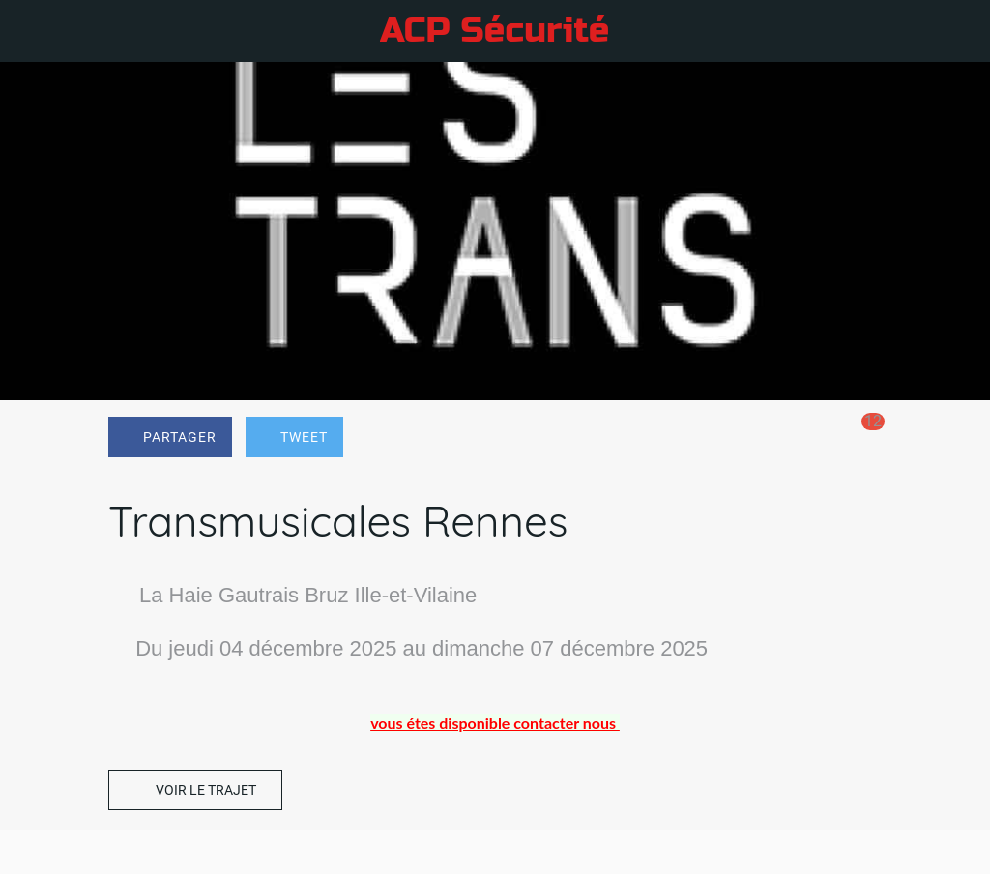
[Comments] (858, 439)
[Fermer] (31, 31)
